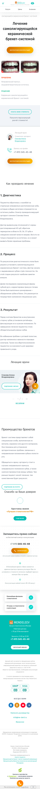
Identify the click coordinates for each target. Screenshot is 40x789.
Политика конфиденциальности (20, 755)
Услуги (7, 9)
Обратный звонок (20, 647)
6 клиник (32, 9)
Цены (20, 9)
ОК (33, 787)
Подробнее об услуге (12, 487)
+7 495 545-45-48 (37, 3)
